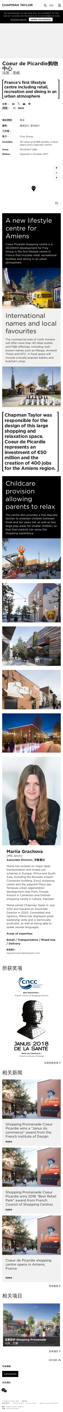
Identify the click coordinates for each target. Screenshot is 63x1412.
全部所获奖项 (52, 1063)
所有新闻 (55, 1286)
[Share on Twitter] (18, 104)
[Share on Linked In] (13, 104)
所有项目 (55, 1351)
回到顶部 (55, 1360)
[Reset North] (56, 178)
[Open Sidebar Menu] (59, 5)
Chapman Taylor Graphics (15, 1406)
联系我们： (23, 951)
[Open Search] (45, 6)
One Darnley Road (12, 1408)
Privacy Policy (32, 1403)
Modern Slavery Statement (49, 1403)
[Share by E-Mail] (24, 104)
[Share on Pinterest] (29, 104)
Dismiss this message (41, 19)
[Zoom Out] (56, 173)
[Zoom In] (56, 167)
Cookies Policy (18, 19)
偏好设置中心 (6, 1403)
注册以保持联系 (10, 1374)
